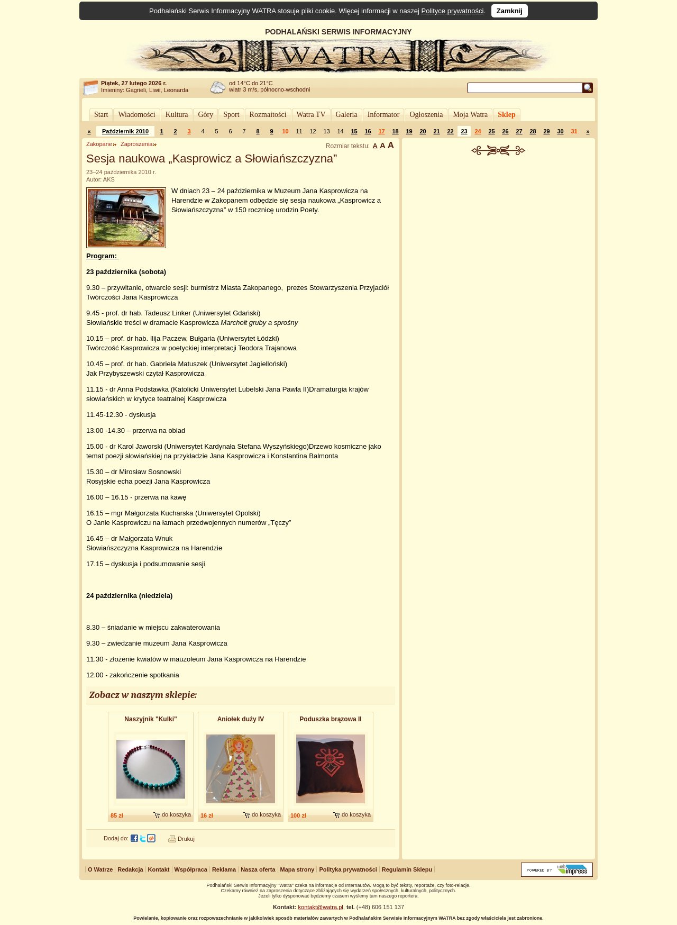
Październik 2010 (125, 131)
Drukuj (186, 839)
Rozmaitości (268, 115)
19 (409, 131)
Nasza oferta (258, 869)
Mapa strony (297, 869)
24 (477, 131)
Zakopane (99, 144)
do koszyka (176, 814)
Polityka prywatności (348, 869)
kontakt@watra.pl (320, 907)
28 (532, 131)
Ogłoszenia (426, 115)
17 (381, 131)
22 (450, 131)
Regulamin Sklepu (407, 869)
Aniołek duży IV (240, 719)
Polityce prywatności (453, 11)
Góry (205, 115)
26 (505, 131)
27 (519, 131)
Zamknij (510, 11)
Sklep (506, 115)
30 (560, 131)
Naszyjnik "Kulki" (150, 719)
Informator (384, 115)
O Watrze (100, 869)
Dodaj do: (116, 838)
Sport (231, 115)
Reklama (224, 869)
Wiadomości (136, 115)
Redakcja (130, 869)
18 (395, 131)
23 (464, 131)
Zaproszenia (137, 144)
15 (354, 131)
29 (546, 131)
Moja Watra (470, 115)
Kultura (177, 115)
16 (367, 131)
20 (422, 131)
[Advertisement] (499, 235)
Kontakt (159, 869)
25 (491, 131)
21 (436, 131)
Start (101, 115)
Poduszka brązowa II (330, 719)
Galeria (347, 115)
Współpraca (191, 869)
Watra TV (311, 115)
